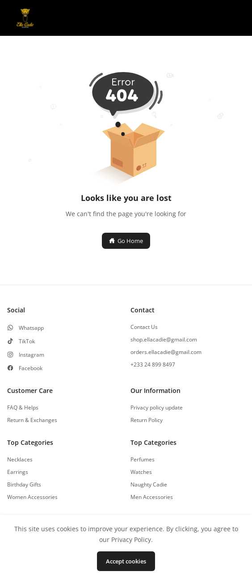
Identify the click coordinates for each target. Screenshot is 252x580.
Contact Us (144, 327)
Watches (141, 472)
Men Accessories (151, 497)
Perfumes (142, 459)
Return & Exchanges (32, 420)
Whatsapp (31, 328)
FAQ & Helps (22, 407)
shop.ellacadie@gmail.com (163, 339)
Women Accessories (32, 497)
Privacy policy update (156, 407)
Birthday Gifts (24, 484)
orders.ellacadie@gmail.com (166, 352)
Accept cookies (126, 561)
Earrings (17, 472)
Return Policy (146, 420)
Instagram (31, 354)
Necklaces (20, 459)
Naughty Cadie (148, 484)
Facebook (30, 368)
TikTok (27, 341)
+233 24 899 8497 (152, 364)
